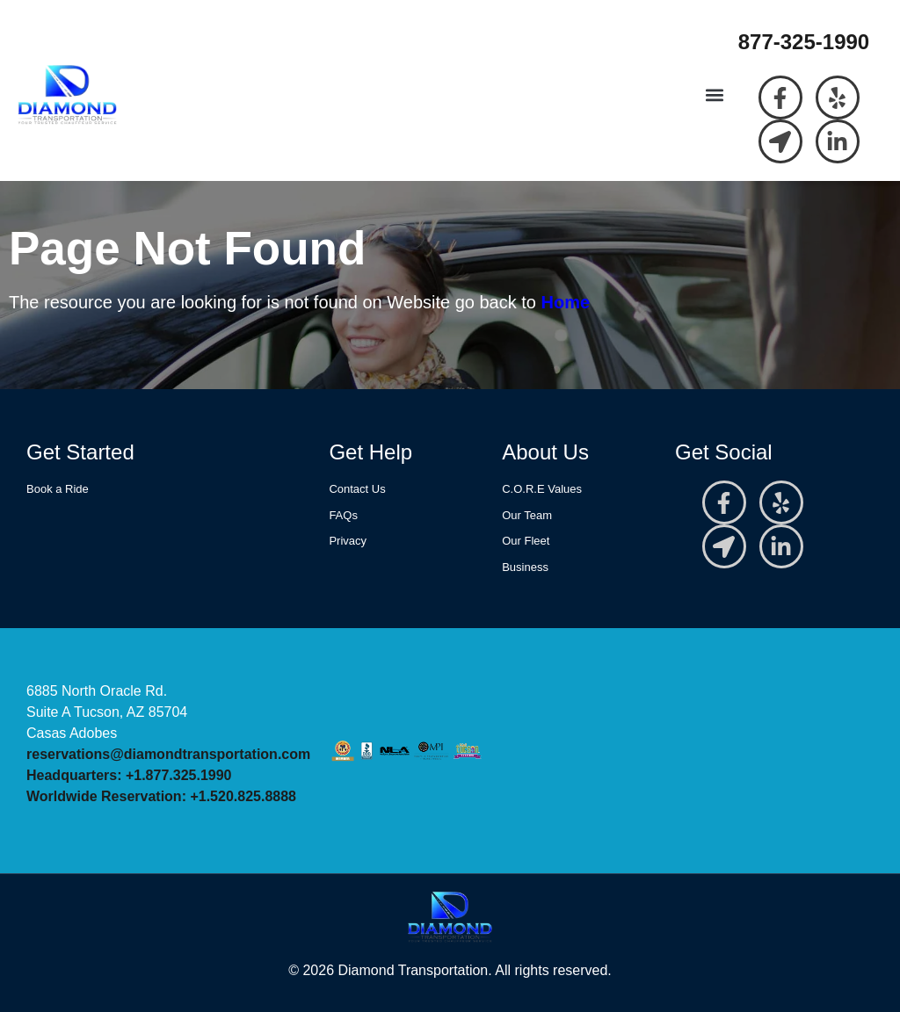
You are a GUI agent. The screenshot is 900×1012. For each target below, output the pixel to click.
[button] (714, 95)
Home (566, 302)
